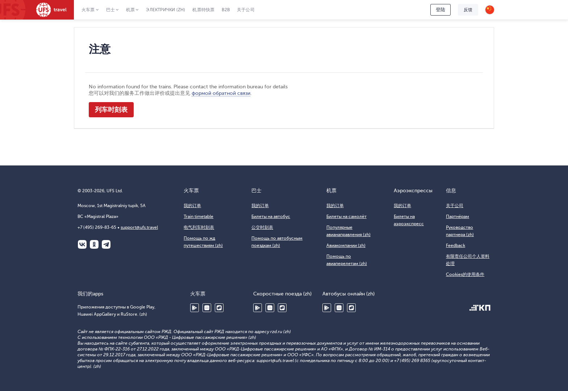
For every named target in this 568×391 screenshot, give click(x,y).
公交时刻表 (262, 227)
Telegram (106, 244)
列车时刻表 (111, 109)
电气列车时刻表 (199, 227)
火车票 (88, 9)
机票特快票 (203, 9)
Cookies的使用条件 (465, 274)
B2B (226, 9)
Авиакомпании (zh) (346, 245)
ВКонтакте (82, 244)
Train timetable (198, 216)
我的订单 (192, 205)
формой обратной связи (221, 93)
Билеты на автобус (270, 216)
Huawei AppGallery (206, 307)
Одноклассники (94, 244)
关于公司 (246, 9)
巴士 (110, 9)
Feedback (455, 245)
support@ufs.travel (139, 227)
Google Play (194, 307)
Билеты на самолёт (346, 216)
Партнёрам (457, 216)
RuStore (219, 307)
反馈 (468, 9)
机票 (130, 9)
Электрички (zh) (165, 9)
